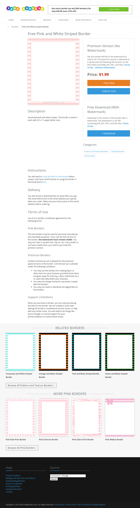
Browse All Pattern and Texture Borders (31, 385)
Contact (9, 492)
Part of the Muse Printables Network (91, 504)
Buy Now (109, 83)
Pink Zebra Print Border (83, 439)
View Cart (102, 20)
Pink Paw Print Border (16, 439)
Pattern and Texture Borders (96, 151)
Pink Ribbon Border (114, 439)
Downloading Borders (15, 481)
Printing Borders (13, 486)
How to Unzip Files (14, 483)
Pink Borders (89, 156)
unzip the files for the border (55, 176)
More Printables (83, 20)
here (44, 182)
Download (108, 133)
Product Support (13, 475)
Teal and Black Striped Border (85, 373)
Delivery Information (105, 67)
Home (11, 20)
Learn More (113, 9)
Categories (63, 20)
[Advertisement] (15, 72)
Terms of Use (71, 504)
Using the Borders (14, 489)
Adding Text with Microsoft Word (20, 478)
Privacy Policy (60, 504)
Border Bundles (28, 20)
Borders (47, 20)
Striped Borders (117, 151)
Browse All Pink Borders (22, 447)
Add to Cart (108, 91)
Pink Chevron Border (48, 439)
